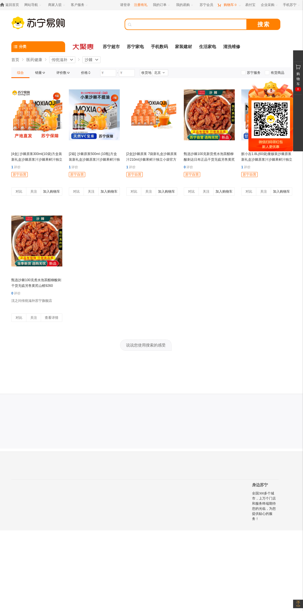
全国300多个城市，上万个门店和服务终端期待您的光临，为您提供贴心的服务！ (264, 506)
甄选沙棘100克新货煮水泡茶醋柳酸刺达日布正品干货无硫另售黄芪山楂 (209, 159)
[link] (20, 72)
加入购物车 (51, 191)
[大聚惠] (83, 46)
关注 (33, 191)
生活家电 (207, 46)
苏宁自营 (19, 175)
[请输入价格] (108, 73)
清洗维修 (231, 46)
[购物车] (229, 5)
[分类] (38, 46)
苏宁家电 (135, 46)
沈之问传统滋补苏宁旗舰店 (31, 301)
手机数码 (159, 46)
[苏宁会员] (206, 5)
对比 (19, 191)
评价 (16, 167)
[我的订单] (162, 5)
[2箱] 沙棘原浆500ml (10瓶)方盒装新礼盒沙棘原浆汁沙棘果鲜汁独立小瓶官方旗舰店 (94, 159)
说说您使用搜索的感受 (146, 345)
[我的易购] (185, 5)
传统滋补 (59, 59)
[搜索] (189, 24)
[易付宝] (250, 5)
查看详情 (51, 318)
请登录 (125, 5)
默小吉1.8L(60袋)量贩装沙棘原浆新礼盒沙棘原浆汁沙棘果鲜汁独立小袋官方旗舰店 (266, 159)
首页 (15, 59)
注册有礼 (141, 5)
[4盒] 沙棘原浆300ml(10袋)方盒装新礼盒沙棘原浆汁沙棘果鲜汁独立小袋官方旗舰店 (36, 159)
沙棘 (89, 59)
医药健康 (34, 59)
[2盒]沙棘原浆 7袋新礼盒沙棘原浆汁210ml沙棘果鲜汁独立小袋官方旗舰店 (151, 159)
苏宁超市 (111, 46)
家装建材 (183, 46)
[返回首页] (11, 5)
